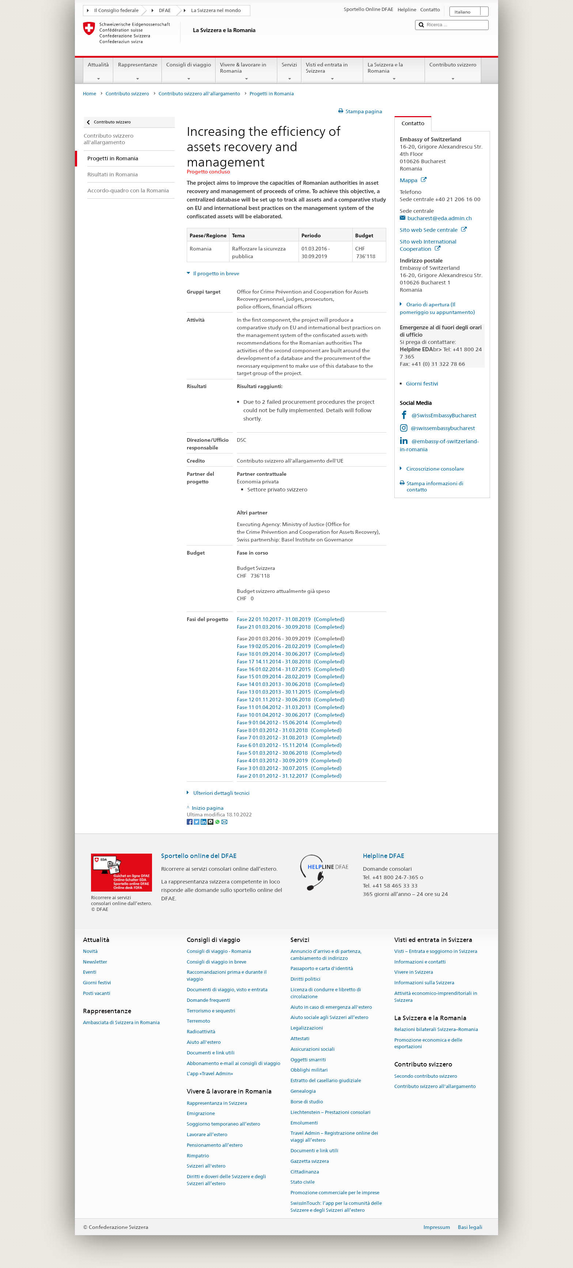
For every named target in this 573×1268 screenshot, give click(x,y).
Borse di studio (307, 1101)
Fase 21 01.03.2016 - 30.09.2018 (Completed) (291, 627)
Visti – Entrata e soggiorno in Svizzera (435, 951)
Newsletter (95, 962)
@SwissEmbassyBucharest (444, 415)
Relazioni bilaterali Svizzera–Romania (436, 1029)
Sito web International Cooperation (428, 245)
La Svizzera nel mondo (216, 10)
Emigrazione (201, 1113)
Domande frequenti (208, 1000)
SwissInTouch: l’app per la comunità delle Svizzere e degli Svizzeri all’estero (336, 1206)
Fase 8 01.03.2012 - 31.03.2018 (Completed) (289, 730)
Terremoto (198, 1021)
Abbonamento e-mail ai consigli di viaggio (233, 1063)
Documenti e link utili (211, 1053)
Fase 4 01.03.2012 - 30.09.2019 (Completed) (289, 760)
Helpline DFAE (384, 855)
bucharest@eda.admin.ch (439, 218)
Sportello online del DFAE (199, 855)
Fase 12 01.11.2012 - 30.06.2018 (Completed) (291, 699)
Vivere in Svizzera (413, 972)
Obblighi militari (309, 1070)
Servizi (289, 71)
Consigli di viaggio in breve (216, 962)
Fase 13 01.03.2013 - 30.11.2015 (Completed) (291, 692)
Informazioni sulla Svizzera (424, 982)
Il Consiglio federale (116, 10)
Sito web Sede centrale (433, 229)
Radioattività (201, 1031)
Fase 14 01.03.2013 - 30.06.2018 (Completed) (291, 684)
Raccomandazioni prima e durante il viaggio (227, 976)
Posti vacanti (96, 993)
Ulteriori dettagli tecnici (221, 793)
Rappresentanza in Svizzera (217, 1103)
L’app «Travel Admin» (210, 1074)
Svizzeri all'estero (206, 1166)
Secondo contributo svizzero (425, 1076)
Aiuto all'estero (204, 1042)
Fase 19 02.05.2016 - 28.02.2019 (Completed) (291, 646)
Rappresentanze (137, 71)
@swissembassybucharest (443, 428)
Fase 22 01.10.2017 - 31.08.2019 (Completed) (291, 619)
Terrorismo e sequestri (211, 1011)
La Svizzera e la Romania (394, 71)
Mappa (413, 180)
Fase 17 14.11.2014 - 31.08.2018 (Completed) (291, 661)
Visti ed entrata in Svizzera (332, 71)
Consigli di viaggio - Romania (219, 951)
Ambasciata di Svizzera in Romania (121, 1022)
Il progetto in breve (215, 273)
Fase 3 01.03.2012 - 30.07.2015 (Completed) (289, 768)
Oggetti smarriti (308, 1059)
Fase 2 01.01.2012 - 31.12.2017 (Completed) (289, 776)
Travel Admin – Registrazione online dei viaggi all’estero (334, 1137)
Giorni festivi (422, 383)
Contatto (409, 123)
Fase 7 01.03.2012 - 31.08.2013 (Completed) (289, 737)
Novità (90, 951)
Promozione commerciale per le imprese (335, 1192)
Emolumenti (304, 1123)
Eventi (89, 972)
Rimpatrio (198, 1155)
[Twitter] (197, 821)
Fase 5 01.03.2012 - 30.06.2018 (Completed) (289, 753)
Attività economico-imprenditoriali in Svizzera (435, 997)
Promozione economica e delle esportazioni (428, 1043)
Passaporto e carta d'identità (322, 969)
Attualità (98, 71)
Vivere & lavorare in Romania (246, 71)
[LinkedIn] (204, 821)
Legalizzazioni (307, 1028)
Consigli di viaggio (188, 71)
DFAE (165, 10)
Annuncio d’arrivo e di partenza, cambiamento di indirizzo (326, 955)
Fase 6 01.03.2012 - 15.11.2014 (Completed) (289, 745)
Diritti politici (305, 979)
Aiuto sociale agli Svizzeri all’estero (329, 1017)
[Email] (224, 821)
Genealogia (303, 1091)
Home (89, 93)
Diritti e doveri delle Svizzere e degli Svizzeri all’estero (226, 1180)
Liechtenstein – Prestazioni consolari (331, 1112)
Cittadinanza (305, 1172)
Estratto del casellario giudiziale (326, 1081)
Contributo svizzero (453, 71)
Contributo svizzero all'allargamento (199, 93)
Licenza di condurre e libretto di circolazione (326, 993)
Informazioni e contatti (420, 962)
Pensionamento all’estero (215, 1145)
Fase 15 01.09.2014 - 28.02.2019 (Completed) (291, 676)
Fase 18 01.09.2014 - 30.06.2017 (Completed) (291, 654)
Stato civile (303, 1182)
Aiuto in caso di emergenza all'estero (331, 1007)
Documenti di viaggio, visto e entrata (227, 989)
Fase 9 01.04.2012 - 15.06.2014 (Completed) (289, 722)
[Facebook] (190, 821)
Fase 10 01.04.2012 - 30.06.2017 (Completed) (291, 715)
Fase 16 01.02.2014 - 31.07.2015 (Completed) (291, 669)
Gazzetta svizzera (310, 1161)
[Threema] (211, 821)
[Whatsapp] (218, 821)
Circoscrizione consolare (434, 469)
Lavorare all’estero (207, 1134)
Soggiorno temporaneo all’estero (223, 1124)
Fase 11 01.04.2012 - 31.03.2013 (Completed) (291, 707)
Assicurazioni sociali (313, 1049)
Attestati (300, 1038)
